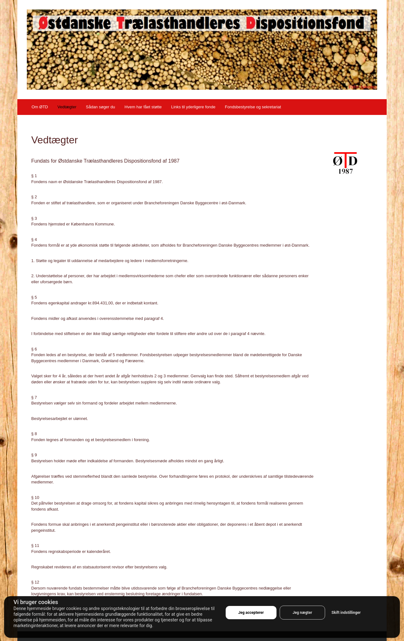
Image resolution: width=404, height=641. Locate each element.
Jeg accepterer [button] (251, 612)
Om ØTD (40, 107)
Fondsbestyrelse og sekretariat (253, 107)
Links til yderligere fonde (193, 107)
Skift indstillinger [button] (345, 612)
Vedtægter (66, 107)
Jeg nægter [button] (302, 612)
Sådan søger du (100, 107)
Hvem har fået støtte (143, 107)
